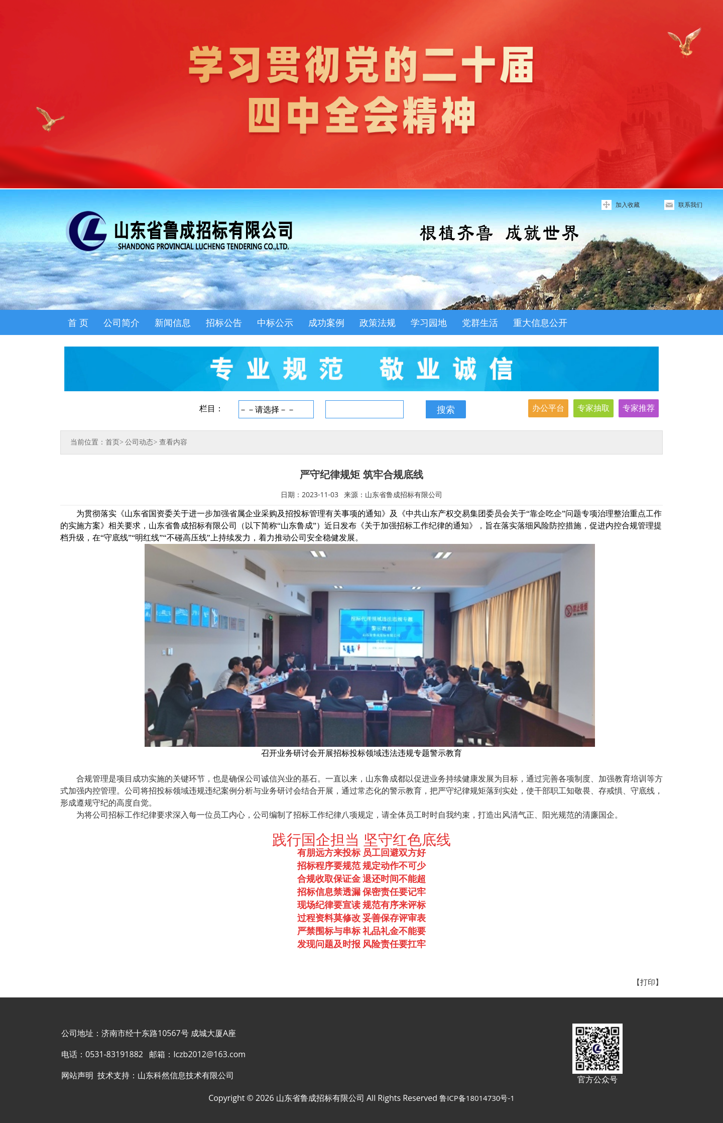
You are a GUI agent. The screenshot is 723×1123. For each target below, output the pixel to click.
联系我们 (690, 204)
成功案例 (326, 322)
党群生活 (480, 322)
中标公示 (275, 322)
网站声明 (77, 1075)
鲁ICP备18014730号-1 (477, 1098)
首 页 (78, 322)
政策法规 (377, 322)
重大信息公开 (540, 322)
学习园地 (429, 322)
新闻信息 (173, 322)
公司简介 (121, 322)
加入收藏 (628, 204)
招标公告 (224, 322)
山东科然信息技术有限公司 (186, 1075)
